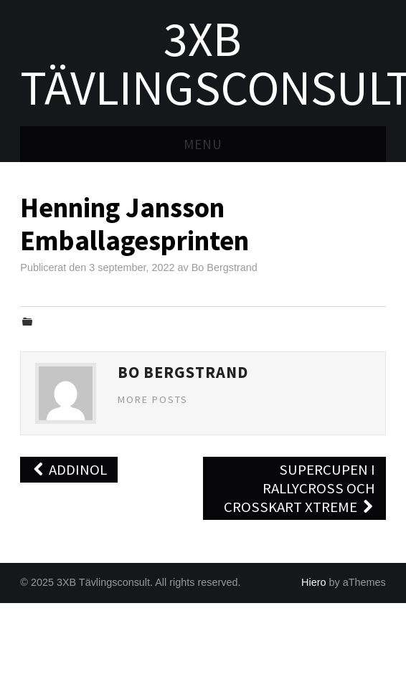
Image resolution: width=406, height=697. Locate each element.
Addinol (69, 469)
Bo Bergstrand (225, 267)
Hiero (313, 582)
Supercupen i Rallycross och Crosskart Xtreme (299, 488)
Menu (203, 144)
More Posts (153, 399)
